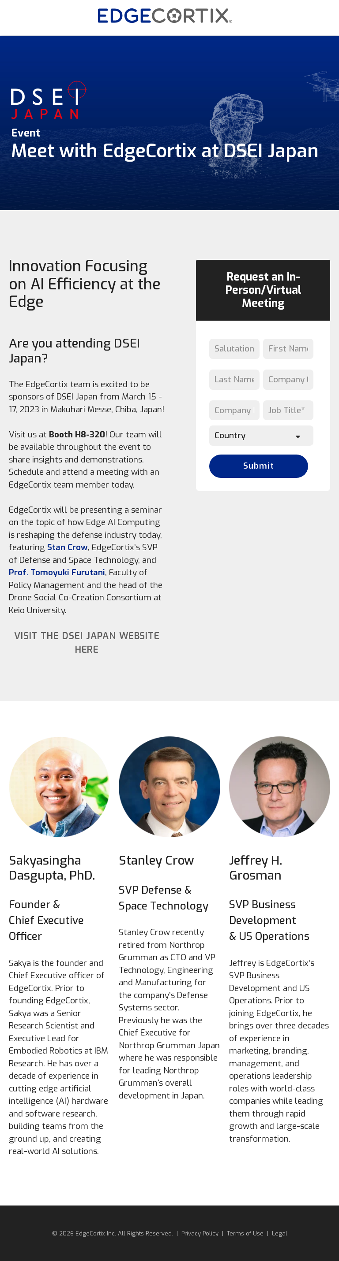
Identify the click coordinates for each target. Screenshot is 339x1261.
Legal (279, 1233)
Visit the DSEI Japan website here (87, 643)
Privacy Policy (199, 1233)
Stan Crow (67, 547)
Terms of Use (245, 1233)
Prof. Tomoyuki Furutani (57, 572)
